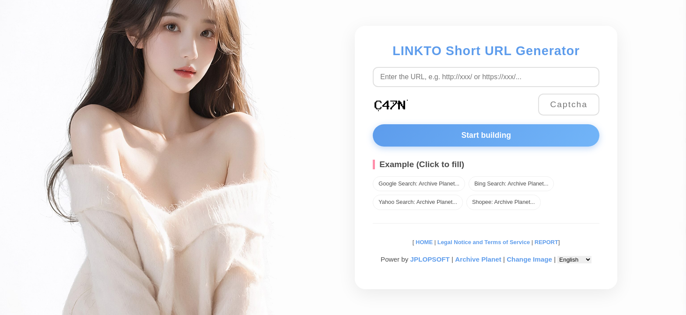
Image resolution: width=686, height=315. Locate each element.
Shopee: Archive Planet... (503, 202)
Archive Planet (478, 259)
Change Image (529, 259)
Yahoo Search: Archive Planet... (417, 202)
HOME (423, 242)
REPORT (546, 242)
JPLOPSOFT (430, 259)
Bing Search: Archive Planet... (511, 183)
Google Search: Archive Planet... (418, 183)
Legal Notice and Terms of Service (484, 242)
